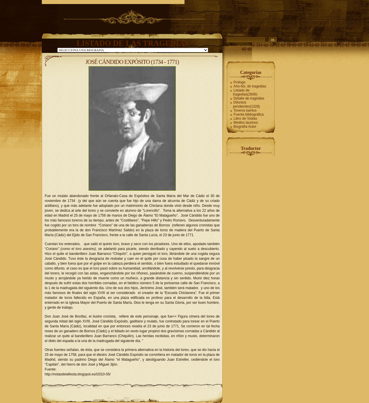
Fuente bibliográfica (249, 114)
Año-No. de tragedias (250, 86)
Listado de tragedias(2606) (245, 92)
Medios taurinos (246, 123)
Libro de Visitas (245, 118)
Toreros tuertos (245, 110)
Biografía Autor (245, 127)
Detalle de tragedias (249, 98)
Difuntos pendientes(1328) (246, 104)
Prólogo (239, 82)
